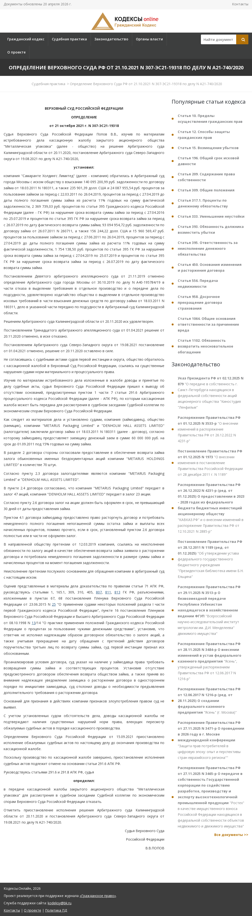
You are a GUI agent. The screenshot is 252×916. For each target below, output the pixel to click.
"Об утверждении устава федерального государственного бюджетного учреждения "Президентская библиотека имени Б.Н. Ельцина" (210, 559)
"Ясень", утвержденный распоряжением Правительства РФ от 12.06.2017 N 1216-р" (209, 661)
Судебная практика (69, 39)
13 (34, 622)
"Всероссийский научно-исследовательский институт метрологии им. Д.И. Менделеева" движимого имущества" (209, 610)
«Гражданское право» (98, 895)
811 (108, 592)
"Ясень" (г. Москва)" (209, 701)
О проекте (16, 52)
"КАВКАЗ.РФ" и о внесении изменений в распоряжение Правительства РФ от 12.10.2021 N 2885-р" (211, 508)
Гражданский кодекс (25, 39)
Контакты (240, 4)
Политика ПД (56, 910)
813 (117, 592)
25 (54, 604)
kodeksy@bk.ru (59, 903)
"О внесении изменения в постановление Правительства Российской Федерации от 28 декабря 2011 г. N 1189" (210, 463)
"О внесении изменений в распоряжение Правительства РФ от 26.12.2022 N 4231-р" (209, 429)
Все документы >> (231, 834)
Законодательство (111, 39)
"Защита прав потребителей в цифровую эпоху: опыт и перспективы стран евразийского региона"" (211, 740)
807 (99, 592)
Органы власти (149, 39)
